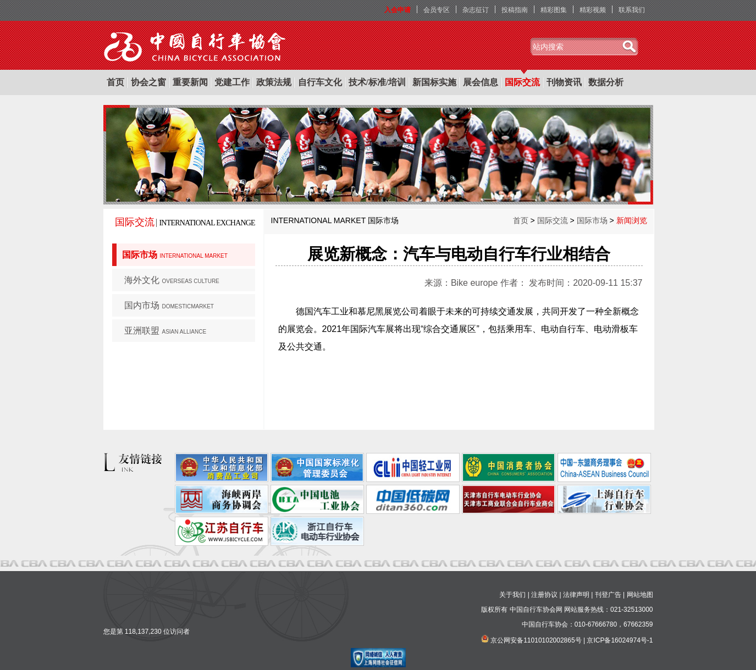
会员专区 (436, 10)
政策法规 (273, 82)
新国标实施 (434, 82)
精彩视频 (593, 10)
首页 (115, 82)
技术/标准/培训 (377, 82)
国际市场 (175, 254)
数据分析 (605, 82)
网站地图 (640, 595)
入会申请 (397, 10)
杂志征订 (475, 10)
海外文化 (171, 280)
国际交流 (522, 82)
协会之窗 (148, 82)
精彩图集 (553, 10)
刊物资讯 (564, 82)
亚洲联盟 (165, 330)
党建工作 (232, 82)
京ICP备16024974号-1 (620, 640)
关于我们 (512, 595)
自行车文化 (320, 82)
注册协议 (544, 595)
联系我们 (632, 10)
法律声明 (576, 595)
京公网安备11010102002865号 (535, 640)
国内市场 (169, 305)
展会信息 (480, 82)
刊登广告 (608, 595)
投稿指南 (514, 10)
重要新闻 (190, 82)
